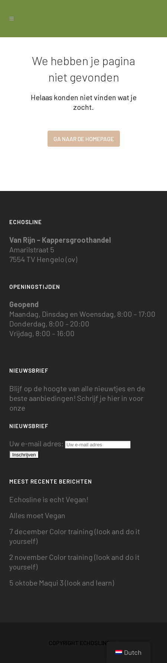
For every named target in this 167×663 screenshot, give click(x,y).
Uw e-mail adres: (70, 443)
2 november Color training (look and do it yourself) (74, 561)
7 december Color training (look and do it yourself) (74, 536)
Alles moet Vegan (37, 515)
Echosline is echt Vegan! (48, 499)
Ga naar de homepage (83, 138)
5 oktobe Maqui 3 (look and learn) (61, 582)
